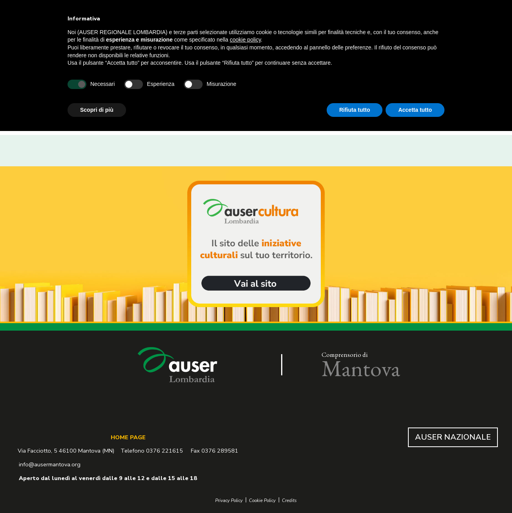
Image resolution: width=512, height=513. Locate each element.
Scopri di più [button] (96, 110)
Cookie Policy (262, 501)
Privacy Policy (229, 501)
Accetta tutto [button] (415, 110)
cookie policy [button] (245, 39)
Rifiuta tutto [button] (354, 110)
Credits (289, 501)
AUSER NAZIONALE (453, 437)
